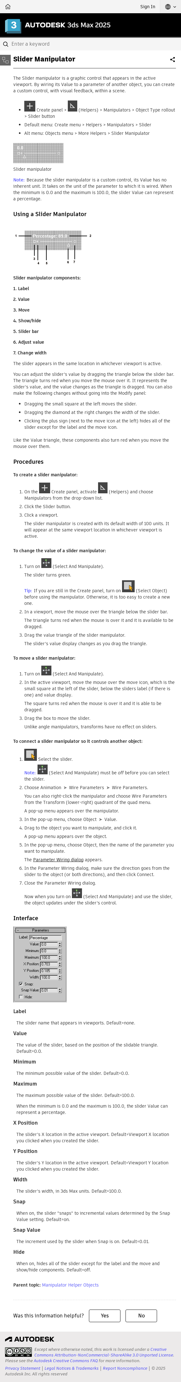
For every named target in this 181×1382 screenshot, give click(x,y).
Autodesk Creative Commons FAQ (66, 1361)
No (141, 1315)
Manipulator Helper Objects (70, 1285)
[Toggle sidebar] (5, 60)
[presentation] (18, 1352)
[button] (170, 6)
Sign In (147, 6)
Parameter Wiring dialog (58, 860)
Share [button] (173, 62)
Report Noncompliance (125, 1368)
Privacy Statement (22, 1368)
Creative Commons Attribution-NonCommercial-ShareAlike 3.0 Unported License (103, 1352)
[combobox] (90, 44)
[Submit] (6, 44)
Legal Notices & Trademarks (71, 1368)
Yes (105, 1315)
